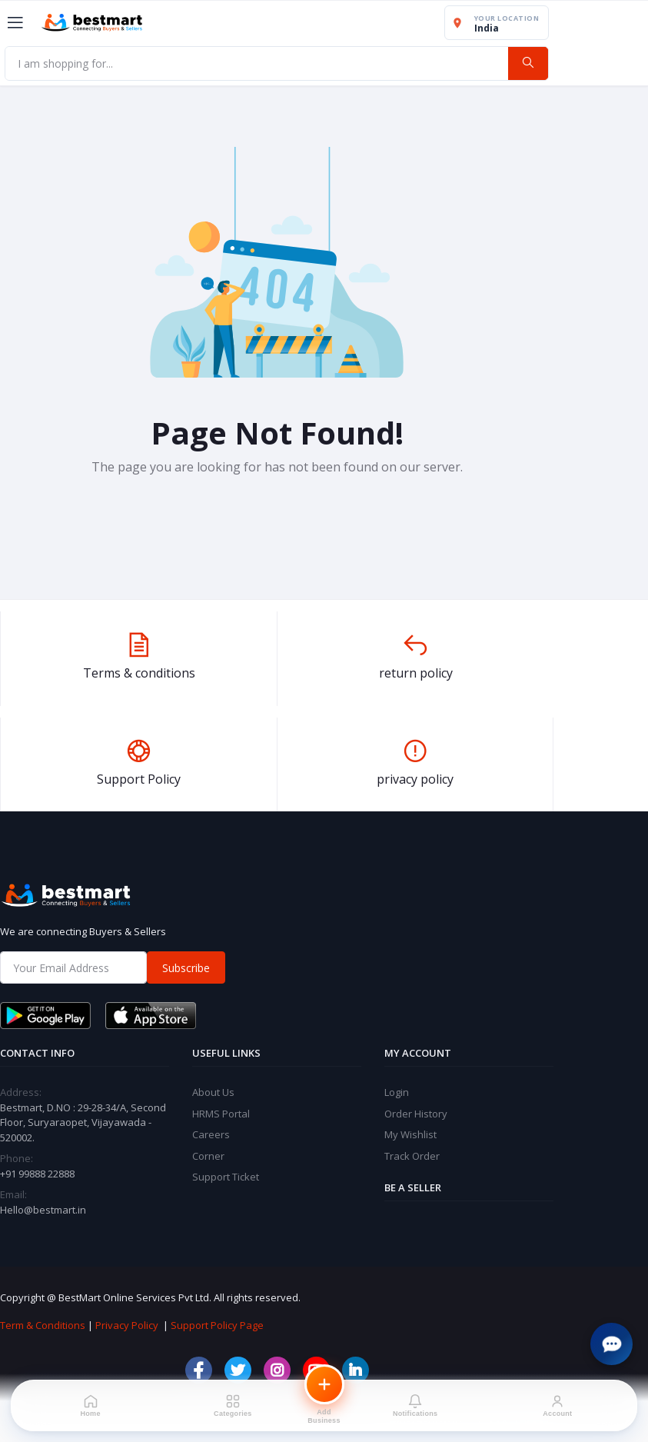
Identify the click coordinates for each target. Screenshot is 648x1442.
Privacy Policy (126, 1325)
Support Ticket (225, 1177)
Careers (211, 1134)
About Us (213, 1092)
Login (396, 1092)
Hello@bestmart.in (43, 1210)
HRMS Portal (221, 1114)
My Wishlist (410, 1134)
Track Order (412, 1156)
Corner (208, 1156)
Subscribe (186, 968)
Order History (415, 1114)
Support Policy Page (217, 1325)
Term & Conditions (42, 1325)
